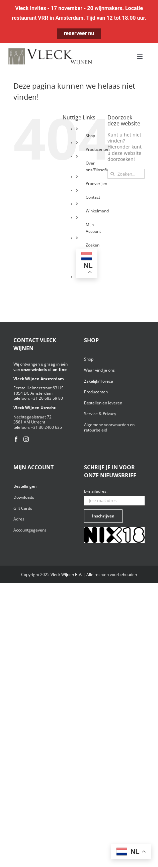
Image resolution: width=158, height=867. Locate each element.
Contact (93, 197)
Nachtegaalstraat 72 (32, 417)
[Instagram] (26, 439)
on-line (60, 369)
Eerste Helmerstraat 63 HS (38, 388)
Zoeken (92, 245)
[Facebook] (16, 439)
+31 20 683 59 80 (47, 398)
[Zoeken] (112, 174)
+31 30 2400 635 (46, 427)
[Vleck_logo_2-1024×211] (50, 50)
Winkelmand (97, 211)
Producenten (97, 149)
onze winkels (34, 369)
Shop (90, 135)
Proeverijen (96, 183)
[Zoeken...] (126, 174)
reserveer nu (79, 33)
